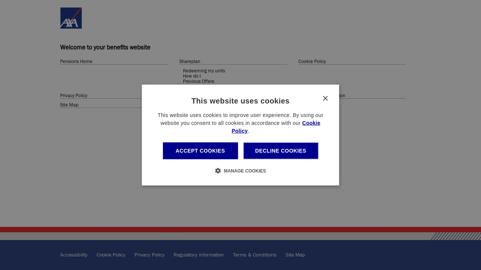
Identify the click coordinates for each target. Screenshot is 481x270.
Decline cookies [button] (280, 151)
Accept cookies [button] (200, 151)
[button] (240, 170)
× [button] (325, 99)
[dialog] (240, 135)
